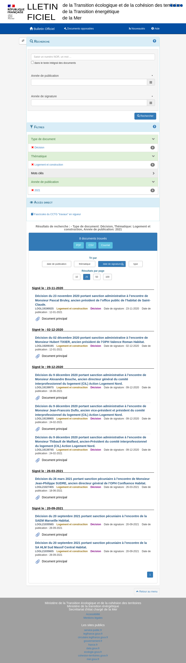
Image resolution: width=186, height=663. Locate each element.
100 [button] (107, 277)
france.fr (93, 644)
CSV (91, 245)
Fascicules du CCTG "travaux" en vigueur (56, 214)
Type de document (43, 139)
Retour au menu (146, 591)
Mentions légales (93, 617)
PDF (78, 245)
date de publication (56, 264)
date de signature (112, 264)
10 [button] (76, 277)
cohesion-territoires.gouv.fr (93, 655)
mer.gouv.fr (93, 659)
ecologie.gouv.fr (93, 651)
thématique (84, 264)
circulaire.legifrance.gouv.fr (93, 637)
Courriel (105, 245)
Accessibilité (93, 614)
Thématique (39, 156)
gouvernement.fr (93, 640)
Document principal (54, 318)
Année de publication (45, 182)
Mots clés (37, 173)
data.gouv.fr (93, 648)
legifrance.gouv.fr (93, 633)
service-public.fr (93, 630)
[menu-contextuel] (32, 62)
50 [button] (97, 277)
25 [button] (86, 277)
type (136, 264)
